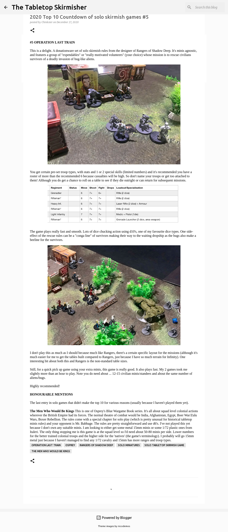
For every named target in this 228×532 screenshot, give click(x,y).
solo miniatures (129, 445)
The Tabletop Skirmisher (49, 7)
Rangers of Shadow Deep (96, 445)
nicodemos (124, 526)
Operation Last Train (46, 445)
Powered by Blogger (114, 518)
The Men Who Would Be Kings (51, 451)
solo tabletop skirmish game (164, 445)
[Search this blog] (203, 7)
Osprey (70, 445)
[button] (32, 30)
